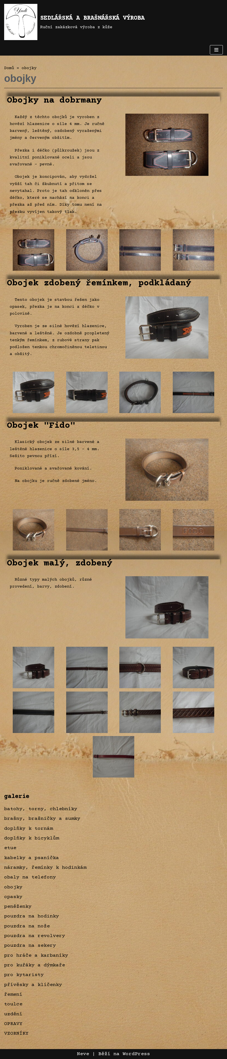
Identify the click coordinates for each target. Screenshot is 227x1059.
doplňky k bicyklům (31, 838)
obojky (13, 887)
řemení (13, 994)
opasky (13, 897)
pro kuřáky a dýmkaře (34, 965)
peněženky (18, 906)
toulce (13, 1004)
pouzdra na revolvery (34, 936)
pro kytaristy (24, 975)
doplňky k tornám (28, 828)
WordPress (136, 1054)
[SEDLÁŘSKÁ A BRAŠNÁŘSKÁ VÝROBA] (74, 22)
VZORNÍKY (16, 1033)
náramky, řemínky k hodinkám (45, 867)
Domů (9, 68)
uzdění (13, 1014)
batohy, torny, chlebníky (40, 809)
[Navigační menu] (216, 49)
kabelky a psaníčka (31, 858)
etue (10, 848)
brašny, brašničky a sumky (42, 818)
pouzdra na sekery (30, 945)
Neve (83, 1054)
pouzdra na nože (27, 926)
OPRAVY (13, 1024)
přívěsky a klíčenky (33, 985)
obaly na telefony (30, 877)
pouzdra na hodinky (31, 916)
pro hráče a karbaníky (36, 955)
